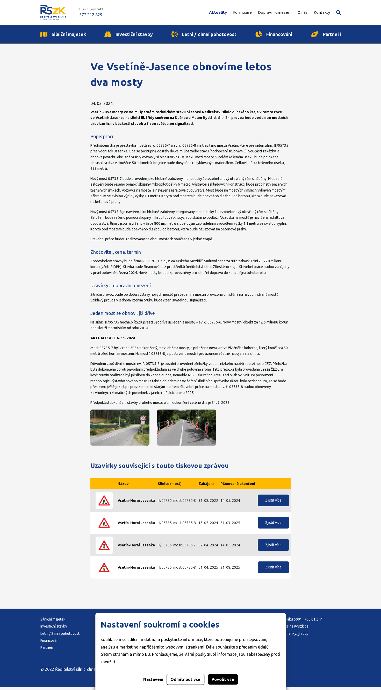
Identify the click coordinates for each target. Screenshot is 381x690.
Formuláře (242, 12)
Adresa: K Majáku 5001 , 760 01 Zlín (294, 622)
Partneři (46, 651)
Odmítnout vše (185, 679)
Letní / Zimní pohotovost (60, 636)
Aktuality (218, 12)
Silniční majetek (52, 622)
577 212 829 (90, 14)
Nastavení (153, 679)
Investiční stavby (53, 629)
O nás (302, 12)
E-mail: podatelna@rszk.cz (287, 629)
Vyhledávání (338, 12)
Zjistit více (273, 503)
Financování (49, 643)
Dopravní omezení (274, 12)
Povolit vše (223, 679)
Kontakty (322, 12)
